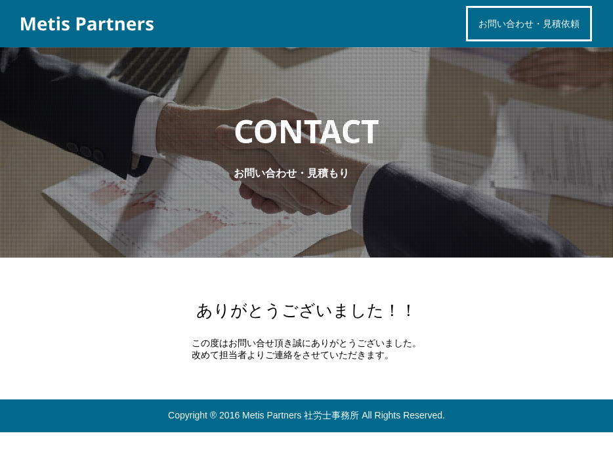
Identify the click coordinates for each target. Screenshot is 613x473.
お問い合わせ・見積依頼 (529, 23)
